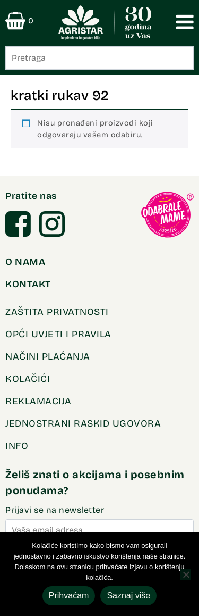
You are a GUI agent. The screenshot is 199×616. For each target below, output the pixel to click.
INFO (16, 446)
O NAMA (25, 262)
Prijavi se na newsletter (99, 524)
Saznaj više (128, 595)
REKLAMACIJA (38, 401)
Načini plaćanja (47, 356)
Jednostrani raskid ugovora (83, 423)
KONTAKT (28, 284)
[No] (185, 574)
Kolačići (27, 379)
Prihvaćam (69, 595)
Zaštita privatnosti (57, 312)
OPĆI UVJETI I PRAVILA (58, 334)
